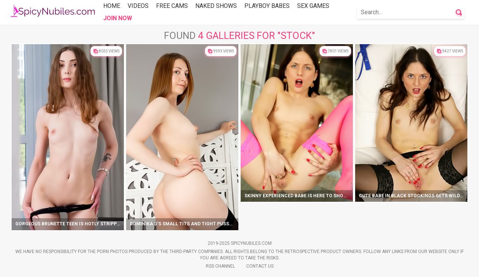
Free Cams (172, 5)
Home (111, 5)
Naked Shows (216, 5)
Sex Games (313, 5)
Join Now (117, 18)
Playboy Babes (267, 5)
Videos (138, 5)
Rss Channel (220, 266)
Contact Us (260, 266)
